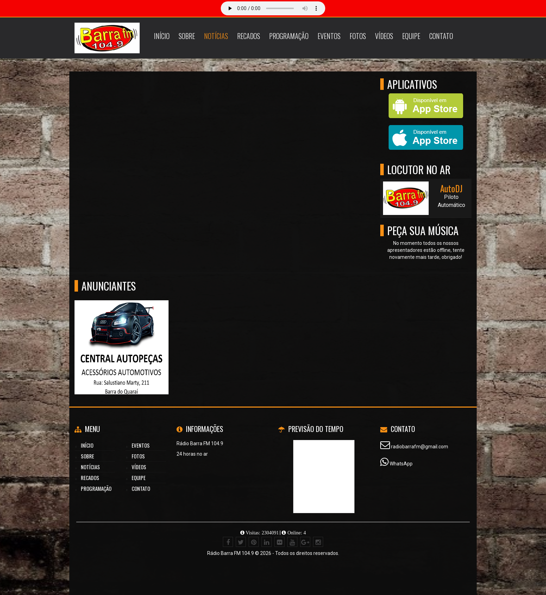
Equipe (411, 36)
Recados (248, 36)
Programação (289, 36)
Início (162, 36)
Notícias (216, 36)
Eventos (329, 36)
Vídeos (384, 36)
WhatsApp (401, 463)
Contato (441, 36)
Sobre (187, 36)
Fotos (358, 36)
